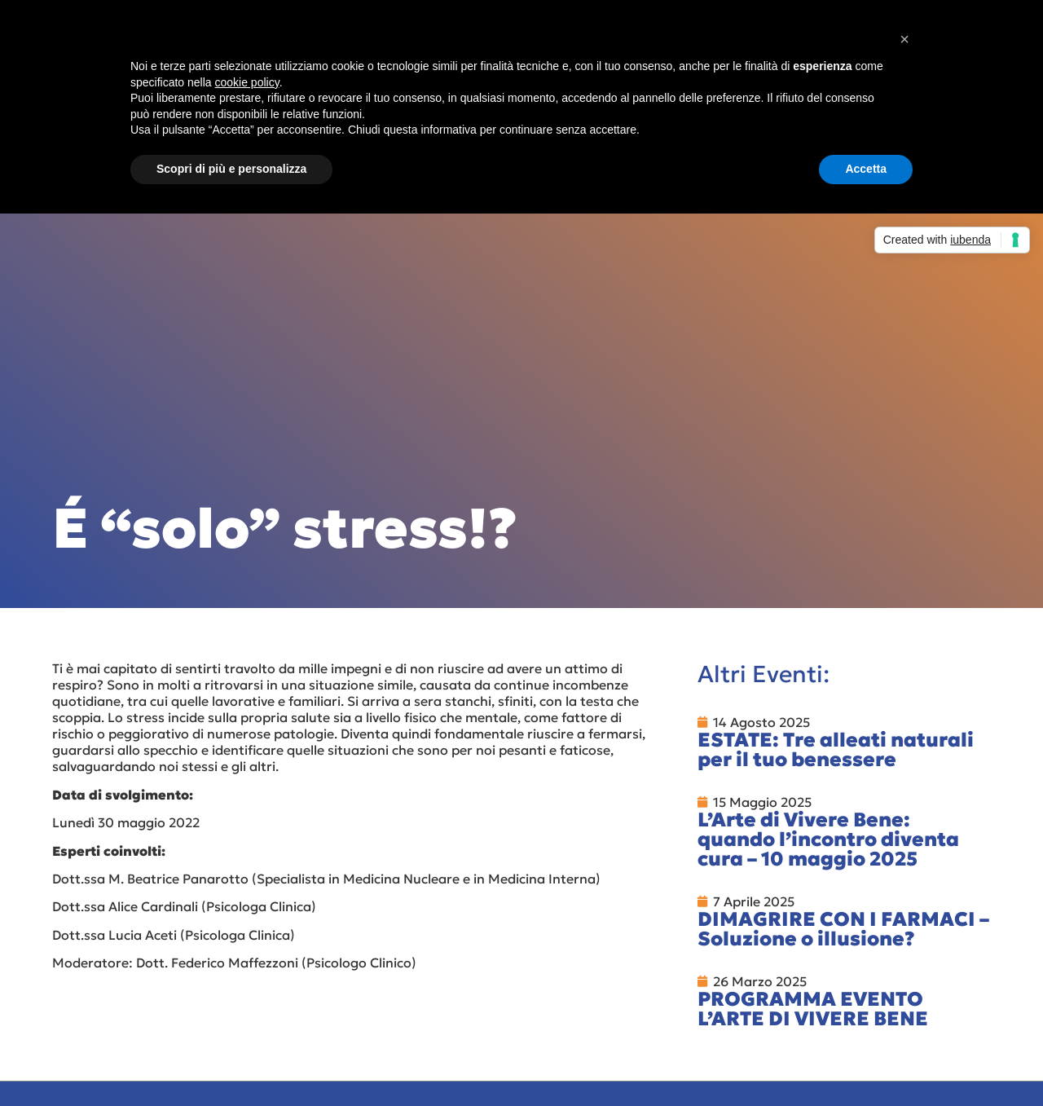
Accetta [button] (866, 168)
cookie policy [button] (247, 82)
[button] (904, 39)
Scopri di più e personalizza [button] (231, 168)
